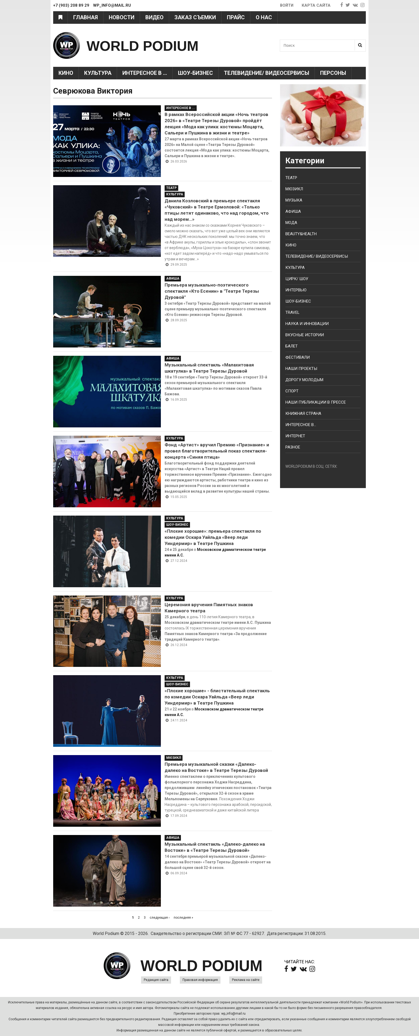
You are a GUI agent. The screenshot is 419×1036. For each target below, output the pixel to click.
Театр (171, 188)
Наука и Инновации (307, 323)
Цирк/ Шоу (296, 278)
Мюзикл (173, 758)
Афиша (172, 278)
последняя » (183, 917)
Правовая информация (200, 980)
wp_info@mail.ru (233, 1013)
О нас (264, 17)
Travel (292, 312)
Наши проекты (301, 368)
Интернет (295, 436)
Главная (85, 17)
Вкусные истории (304, 335)
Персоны (333, 73)
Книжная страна (303, 413)
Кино (66, 73)
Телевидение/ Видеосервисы (266, 73)
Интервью (296, 290)
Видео (154, 17)
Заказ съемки (195, 17)
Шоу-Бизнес (195, 73)
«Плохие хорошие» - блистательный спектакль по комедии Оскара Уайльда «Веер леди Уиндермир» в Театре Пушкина (217, 697)
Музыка (293, 200)
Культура (97, 73)
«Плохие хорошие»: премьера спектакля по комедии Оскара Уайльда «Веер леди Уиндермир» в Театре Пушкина (213, 537)
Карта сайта (316, 5)
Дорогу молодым (304, 379)
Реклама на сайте (245, 980)
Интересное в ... (144, 73)
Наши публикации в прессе (315, 402)
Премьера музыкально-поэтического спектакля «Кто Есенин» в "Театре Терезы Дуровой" (212, 291)
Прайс (236, 17)
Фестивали (297, 357)
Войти (286, 5)
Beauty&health (301, 233)
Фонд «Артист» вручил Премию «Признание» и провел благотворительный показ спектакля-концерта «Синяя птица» (217, 451)
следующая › (160, 917)
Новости (121, 17)
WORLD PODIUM (151, 45)
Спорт (291, 391)
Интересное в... (300, 424)
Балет (291, 346)
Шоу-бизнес (298, 301)
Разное (292, 447)
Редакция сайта (156, 980)
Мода (291, 222)
